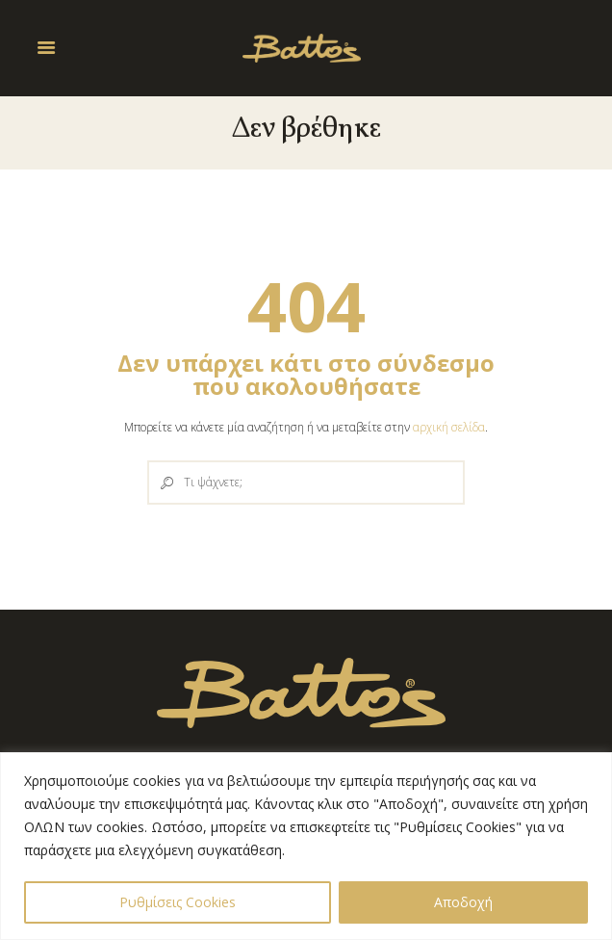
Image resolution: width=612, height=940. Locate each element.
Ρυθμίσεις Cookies (177, 902)
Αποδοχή (463, 902)
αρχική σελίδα (449, 427)
